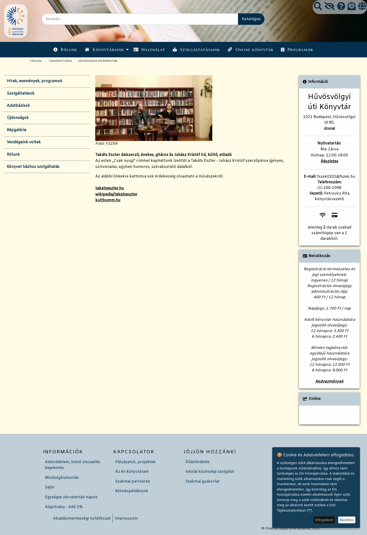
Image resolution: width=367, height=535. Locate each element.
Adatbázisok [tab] (18, 105)
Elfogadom (324, 520)
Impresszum (126, 518)
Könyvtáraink (104, 49)
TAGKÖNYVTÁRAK (60, 61)
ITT (309, 510)
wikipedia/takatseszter (116, 194)
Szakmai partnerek (132, 481)
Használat (149, 49)
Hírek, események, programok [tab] (34, 81)
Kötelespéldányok (131, 491)
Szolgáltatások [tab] (20, 93)
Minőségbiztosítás (62, 477)
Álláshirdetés (197, 462)
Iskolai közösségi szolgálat (209, 471)
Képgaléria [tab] (16, 130)
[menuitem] (65, 49)
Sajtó (49, 487)
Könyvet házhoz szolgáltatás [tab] (33, 166)
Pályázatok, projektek (135, 462)
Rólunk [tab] (13, 154)
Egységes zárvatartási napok (71, 497)
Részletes (329, 161)
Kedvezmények (329, 381)
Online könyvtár (250, 49)
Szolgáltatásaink (196, 49)
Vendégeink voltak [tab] (24, 142)
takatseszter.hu (109, 188)
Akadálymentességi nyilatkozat (82, 518)
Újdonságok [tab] (18, 117)
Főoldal (36, 61)
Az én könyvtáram (132, 471)
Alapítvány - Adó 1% (64, 507)
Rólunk (65, 49)
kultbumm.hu (107, 200)
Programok (297, 49)
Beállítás (347, 520)
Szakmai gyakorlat (202, 481)
